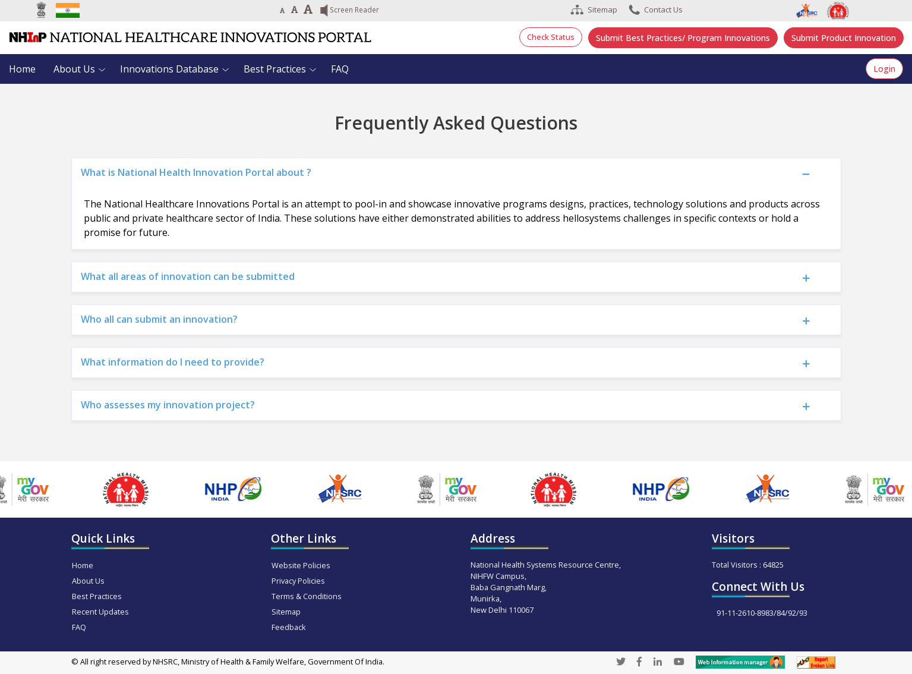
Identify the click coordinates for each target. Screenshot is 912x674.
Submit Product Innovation (843, 37)
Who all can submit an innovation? (159, 319)
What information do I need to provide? (172, 362)
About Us (74, 68)
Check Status (551, 37)
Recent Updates (100, 611)
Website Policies (301, 565)
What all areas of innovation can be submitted (188, 276)
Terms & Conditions (307, 596)
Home (22, 68)
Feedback (289, 627)
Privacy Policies (298, 580)
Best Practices (275, 68)
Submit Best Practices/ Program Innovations (683, 37)
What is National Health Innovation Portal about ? (196, 172)
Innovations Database (169, 68)
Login (884, 68)
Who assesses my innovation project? (168, 404)
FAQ (340, 68)
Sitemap (286, 611)
